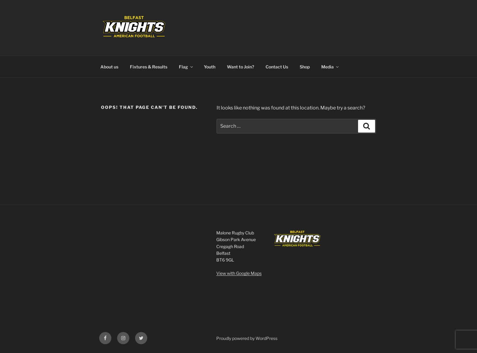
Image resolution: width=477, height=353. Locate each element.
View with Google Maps (239, 273)
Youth (209, 66)
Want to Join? (240, 66)
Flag (186, 66)
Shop (305, 66)
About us (109, 66)
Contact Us (277, 66)
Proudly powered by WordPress (246, 338)
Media (330, 66)
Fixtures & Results (148, 66)
